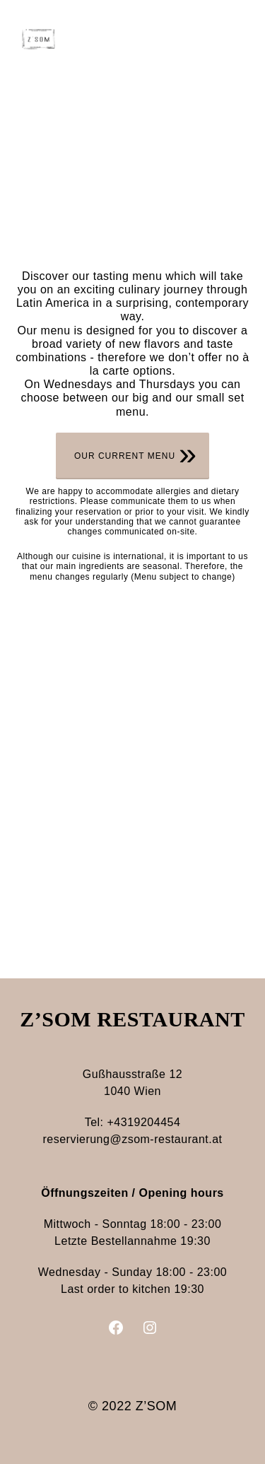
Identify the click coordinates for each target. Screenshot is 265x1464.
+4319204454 (144, 1122)
